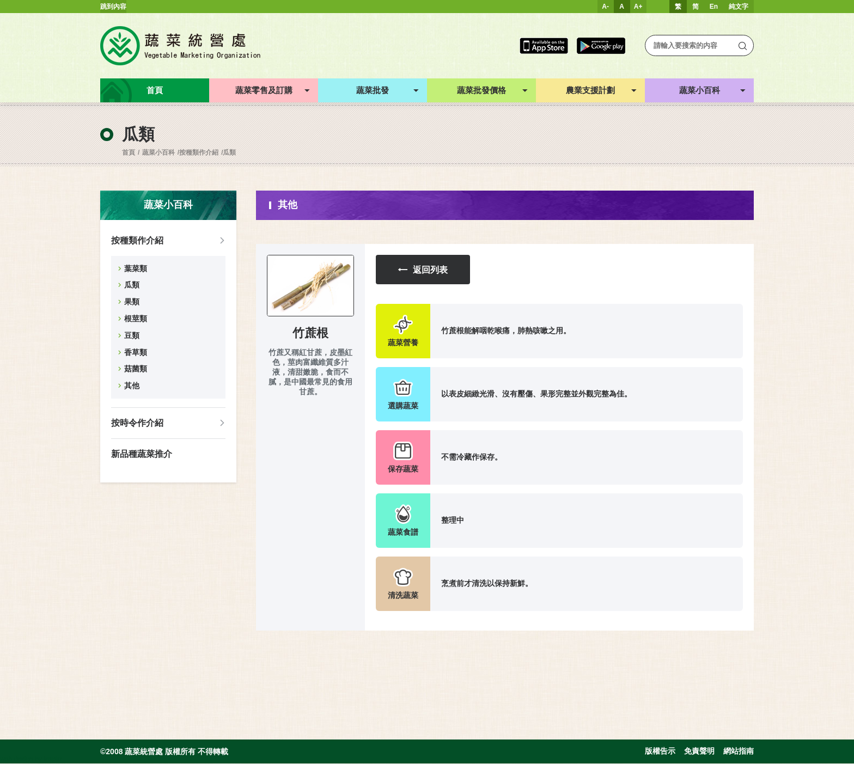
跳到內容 (113, 6)
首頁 (128, 152)
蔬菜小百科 (158, 152)
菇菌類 (135, 368)
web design (16, 759)
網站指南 (738, 752)
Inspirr (53, 759)
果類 (131, 301)
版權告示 (660, 752)
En (714, 6)
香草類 (135, 352)
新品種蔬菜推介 (141, 454)
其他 (131, 385)
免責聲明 (699, 752)
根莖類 (135, 318)
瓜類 (229, 152)
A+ (638, 6)
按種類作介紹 (198, 152)
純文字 (738, 6)
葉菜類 (135, 268)
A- (605, 6)
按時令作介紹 (137, 422)
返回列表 (425, 269)
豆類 (131, 335)
